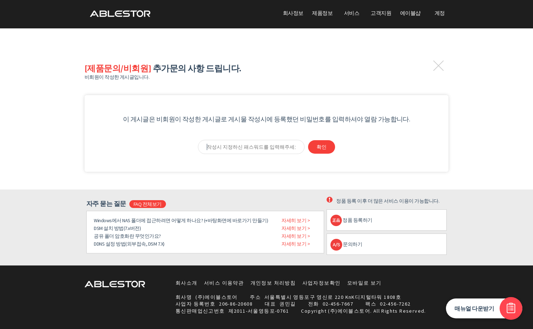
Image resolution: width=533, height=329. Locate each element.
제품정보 (322, 13)
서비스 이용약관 (224, 283)
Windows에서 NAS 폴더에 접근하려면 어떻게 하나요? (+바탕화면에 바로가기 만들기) (181, 220)
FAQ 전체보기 (148, 204)
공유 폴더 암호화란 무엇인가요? (127, 236)
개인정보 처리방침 (273, 283)
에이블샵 (410, 13)
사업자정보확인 (321, 283)
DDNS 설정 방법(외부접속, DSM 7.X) (129, 244)
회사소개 (187, 283)
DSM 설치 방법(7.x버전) (117, 228)
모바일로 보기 (364, 283)
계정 (440, 13)
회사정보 (293, 13)
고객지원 (381, 13)
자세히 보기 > (295, 220)
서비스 (351, 13)
